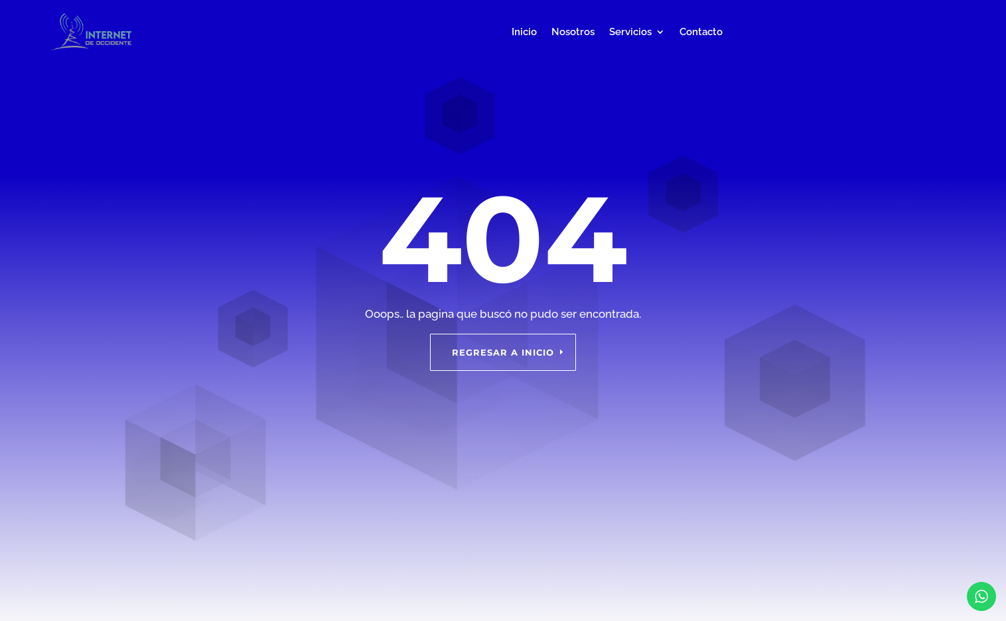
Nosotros (573, 32)
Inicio (524, 32)
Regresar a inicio (503, 352)
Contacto (701, 32)
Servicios (630, 32)
